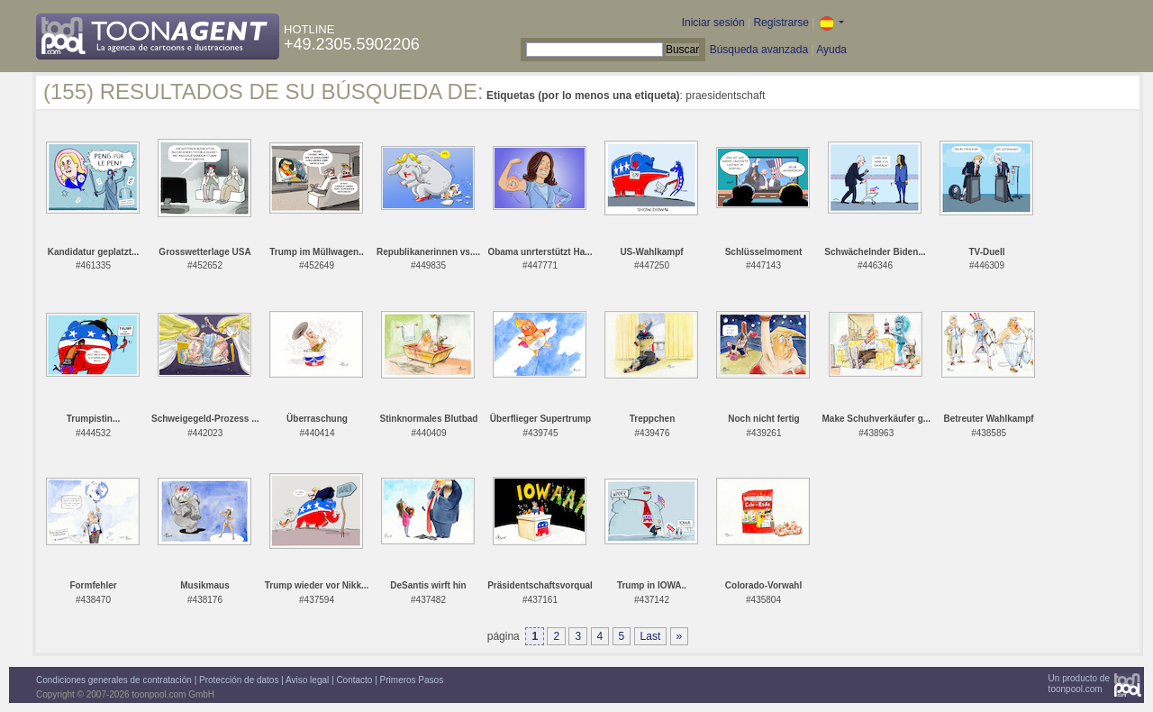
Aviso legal (307, 680)
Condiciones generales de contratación (114, 680)
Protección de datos (238, 680)
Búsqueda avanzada (759, 49)
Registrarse (780, 22)
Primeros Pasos (412, 680)
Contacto (354, 680)
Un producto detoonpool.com (1079, 683)
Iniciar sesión (713, 22)
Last (650, 636)
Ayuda (831, 49)
